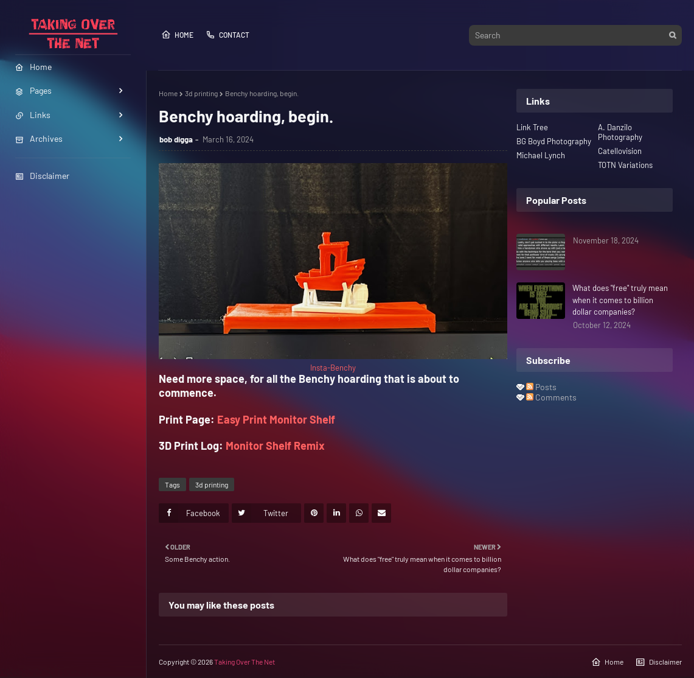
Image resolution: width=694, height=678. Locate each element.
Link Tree (532, 127)
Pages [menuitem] (33, 90)
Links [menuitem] (32, 115)
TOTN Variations (625, 165)
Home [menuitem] (33, 66)
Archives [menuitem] (39, 138)
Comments (551, 397)
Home (177, 35)
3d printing (201, 93)
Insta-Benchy (333, 367)
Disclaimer (42, 175)
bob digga (176, 139)
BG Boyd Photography (553, 141)
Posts (541, 387)
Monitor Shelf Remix (275, 445)
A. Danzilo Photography (620, 132)
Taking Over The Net (244, 661)
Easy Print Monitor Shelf (276, 419)
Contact (227, 35)
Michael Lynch (540, 155)
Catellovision (620, 151)
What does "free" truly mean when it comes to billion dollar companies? (620, 299)
